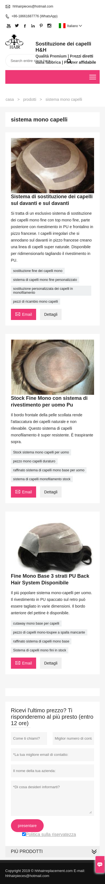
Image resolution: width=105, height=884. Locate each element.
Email (23, 314)
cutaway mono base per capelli (36, 623)
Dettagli (50, 314)
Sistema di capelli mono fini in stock (39, 650)
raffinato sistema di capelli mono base (41, 641)
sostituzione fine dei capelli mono (37, 271)
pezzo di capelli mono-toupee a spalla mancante (49, 632)
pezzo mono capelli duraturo (34, 461)
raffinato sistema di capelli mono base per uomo (49, 470)
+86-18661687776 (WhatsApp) (34, 16)
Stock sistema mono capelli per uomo (41, 452)
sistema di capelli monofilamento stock (42, 479)
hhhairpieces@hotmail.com (33, 6)
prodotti (29, 99)
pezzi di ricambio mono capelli (35, 302)
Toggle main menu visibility (93, 75)
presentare (27, 825)
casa (10, 99)
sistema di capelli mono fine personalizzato (45, 280)
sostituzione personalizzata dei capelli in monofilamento (43, 291)
